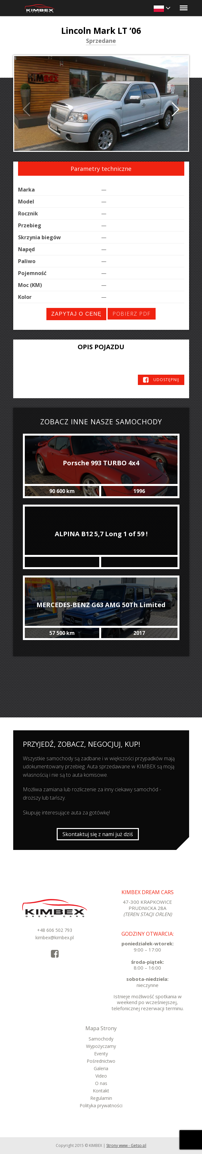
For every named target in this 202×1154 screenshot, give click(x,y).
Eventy (101, 1053)
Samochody (101, 1039)
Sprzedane (101, 41)
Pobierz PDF (131, 313)
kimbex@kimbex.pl (54, 937)
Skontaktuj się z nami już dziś (98, 834)
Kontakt (101, 1091)
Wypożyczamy (101, 1046)
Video (101, 1076)
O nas (101, 1083)
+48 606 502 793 (54, 930)
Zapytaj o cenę (76, 314)
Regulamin (101, 1098)
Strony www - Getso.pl (126, 1145)
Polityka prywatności (101, 1105)
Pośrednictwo (101, 1061)
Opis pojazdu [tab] (101, 346)
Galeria (101, 1068)
